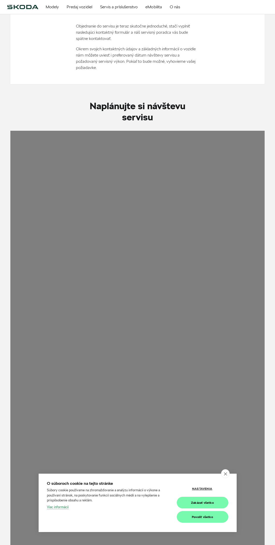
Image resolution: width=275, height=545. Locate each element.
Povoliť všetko (202, 517)
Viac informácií (58, 507)
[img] (23, 7)
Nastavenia (202, 489)
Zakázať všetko (202, 503)
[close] (225, 473)
